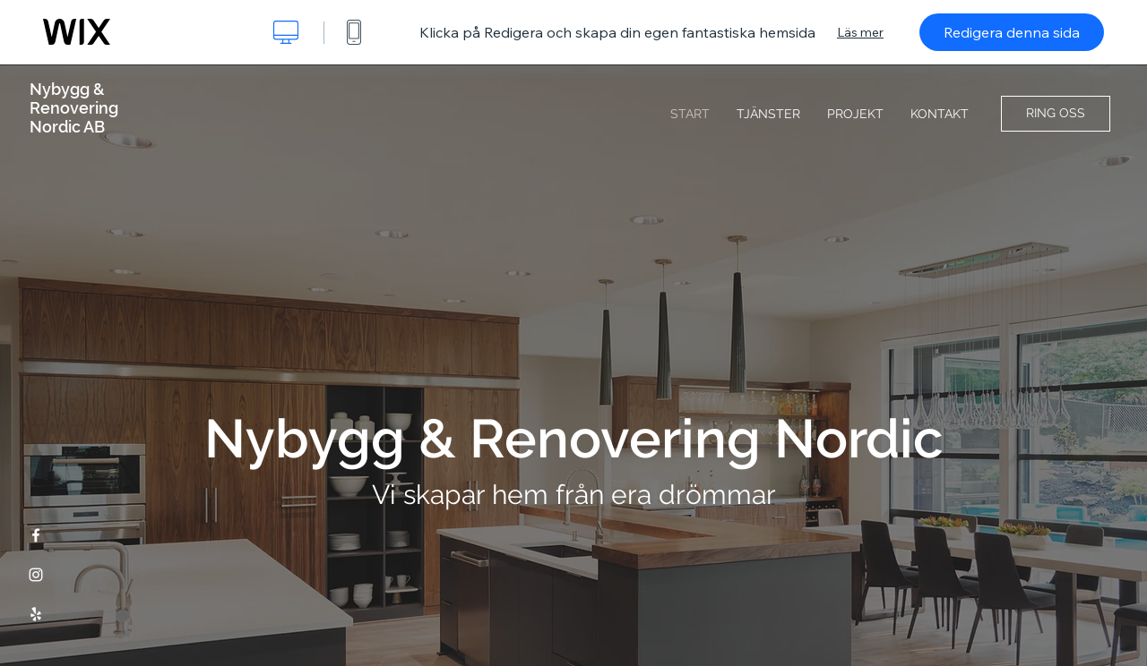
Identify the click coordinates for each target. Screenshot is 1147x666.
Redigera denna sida (1012, 32)
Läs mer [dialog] (860, 32)
